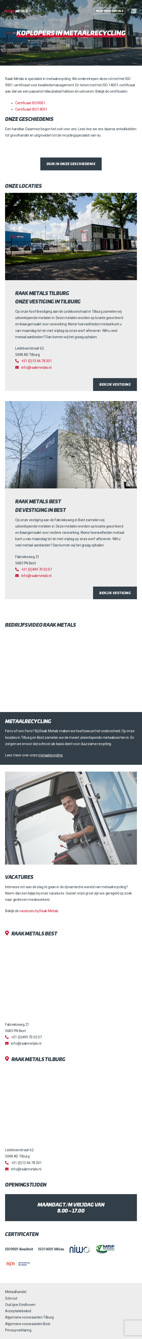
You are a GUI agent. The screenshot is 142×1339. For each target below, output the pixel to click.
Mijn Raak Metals (109, 11)
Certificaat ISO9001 (30, 103)
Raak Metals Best (34, 934)
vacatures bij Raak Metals (38, 911)
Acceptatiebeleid (18, 1311)
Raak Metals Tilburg (38, 1059)
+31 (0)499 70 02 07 (36, 569)
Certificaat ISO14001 (31, 109)
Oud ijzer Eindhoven (20, 1305)
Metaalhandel (15, 1292)
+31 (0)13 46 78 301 (36, 361)
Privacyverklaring (18, 1330)
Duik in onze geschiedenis (71, 163)
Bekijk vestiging (115, 384)
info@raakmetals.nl (36, 367)
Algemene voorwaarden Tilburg (29, 1317)
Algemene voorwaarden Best (27, 1324)
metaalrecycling (50, 755)
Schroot (11, 1298)
